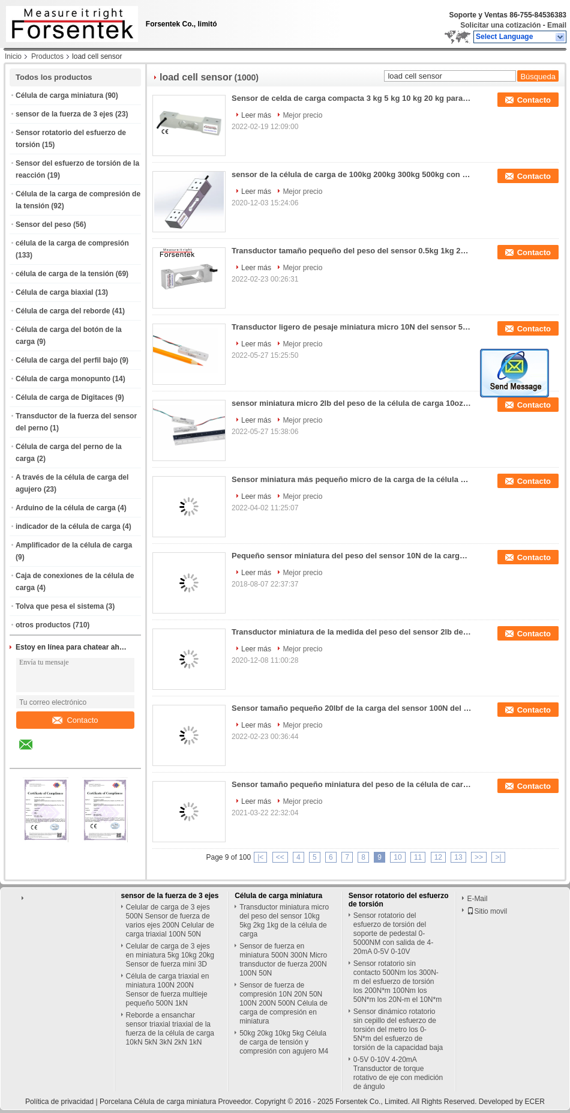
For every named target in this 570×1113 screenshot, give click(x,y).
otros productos (43, 625)
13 (458, 857)
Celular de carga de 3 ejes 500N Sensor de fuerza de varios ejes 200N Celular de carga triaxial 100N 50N (170, 920)
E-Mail (477, 898)
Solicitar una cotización (500, 25)
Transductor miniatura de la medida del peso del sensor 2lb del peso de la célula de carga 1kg (352, 631)
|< (260, 857)
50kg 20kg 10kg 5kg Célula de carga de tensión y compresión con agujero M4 (283, 1042)
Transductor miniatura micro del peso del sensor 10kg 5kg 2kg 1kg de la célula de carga (284, 920)
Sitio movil (487, 911)
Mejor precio (302, 115)
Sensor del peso (43, 224)
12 (438, 857)
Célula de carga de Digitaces (64, 397)
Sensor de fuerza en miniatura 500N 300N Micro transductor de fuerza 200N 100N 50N (283, 959)
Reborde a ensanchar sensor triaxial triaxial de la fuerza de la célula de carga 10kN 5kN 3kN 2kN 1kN (170, 1028)
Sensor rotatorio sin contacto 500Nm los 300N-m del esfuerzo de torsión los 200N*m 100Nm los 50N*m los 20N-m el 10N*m (397, 981)
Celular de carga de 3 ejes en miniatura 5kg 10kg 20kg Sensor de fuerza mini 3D (170, 955)
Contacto (75, 720)
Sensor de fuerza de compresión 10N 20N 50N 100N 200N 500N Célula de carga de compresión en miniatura (283, 1003)
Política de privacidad (59, 1101)
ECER (535, 1101)
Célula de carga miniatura (59, 95)
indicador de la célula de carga (68, 526)
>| (498, 857)
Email (556, 25)
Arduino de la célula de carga (66, 508)
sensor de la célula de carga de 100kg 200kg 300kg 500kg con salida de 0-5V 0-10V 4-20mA (352, 174)
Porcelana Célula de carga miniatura (158, 1101)
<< (280, 857)
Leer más (256, 115)
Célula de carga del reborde (63, 311)
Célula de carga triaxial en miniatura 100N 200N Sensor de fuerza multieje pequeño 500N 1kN (167, 989)
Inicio (13, 56)
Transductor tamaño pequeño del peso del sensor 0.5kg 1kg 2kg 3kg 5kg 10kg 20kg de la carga (352, 250)
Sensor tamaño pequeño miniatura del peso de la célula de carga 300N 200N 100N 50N (352, 784)
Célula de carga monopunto (63, 379)
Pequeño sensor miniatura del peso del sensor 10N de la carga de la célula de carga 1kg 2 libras (352, 555)
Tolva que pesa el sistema (60, 606)
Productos (47, 56)
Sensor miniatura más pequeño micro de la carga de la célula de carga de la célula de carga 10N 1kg (352, 479)
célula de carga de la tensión (64, 274)
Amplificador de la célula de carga (74, 545)
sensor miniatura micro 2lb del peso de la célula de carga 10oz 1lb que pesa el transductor (352, 403)
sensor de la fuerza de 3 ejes (64, 114)
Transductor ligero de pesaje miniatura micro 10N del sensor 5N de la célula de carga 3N (352, 326)
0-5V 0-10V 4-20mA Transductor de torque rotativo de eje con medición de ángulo (398, 1073)
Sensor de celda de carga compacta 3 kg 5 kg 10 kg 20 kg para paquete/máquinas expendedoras (352, 98)
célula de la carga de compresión (72, 243)
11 (418, 857)
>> (479, 857)
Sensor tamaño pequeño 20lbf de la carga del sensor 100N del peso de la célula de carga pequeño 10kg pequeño (352, 708)
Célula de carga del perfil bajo (67, 360)
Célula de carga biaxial (54, 292)
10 (397, 857)
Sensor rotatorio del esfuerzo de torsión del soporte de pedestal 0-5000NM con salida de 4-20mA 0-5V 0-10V (393, 933)
